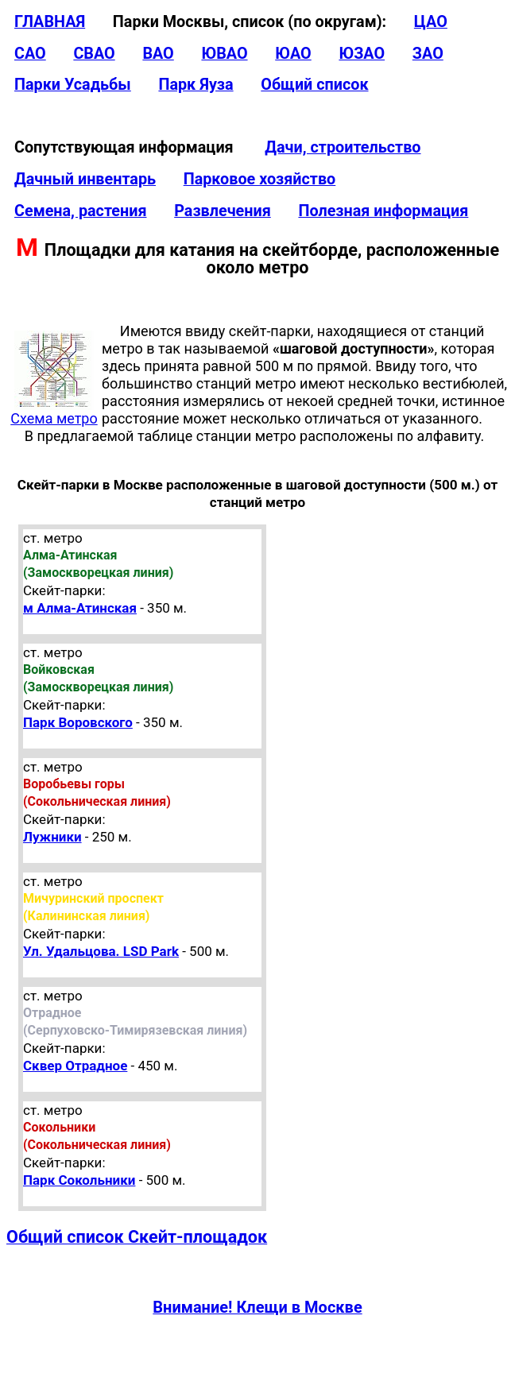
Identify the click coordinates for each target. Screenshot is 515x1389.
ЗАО (427, 53)
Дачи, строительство (342, 147)
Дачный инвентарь (85, 179)
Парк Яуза (195, 84)
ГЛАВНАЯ (49, 22)
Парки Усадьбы (72, 84)
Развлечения (222, 211)
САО (30, 53)
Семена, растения (80, 211)
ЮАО (293, 53)
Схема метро (53, 412)
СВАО (93, 53)
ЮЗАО (362, 53)
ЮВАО (224, 53)
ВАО (157, 53)
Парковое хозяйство (260, 179)
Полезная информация (383, 211)
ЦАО (430, 22)
